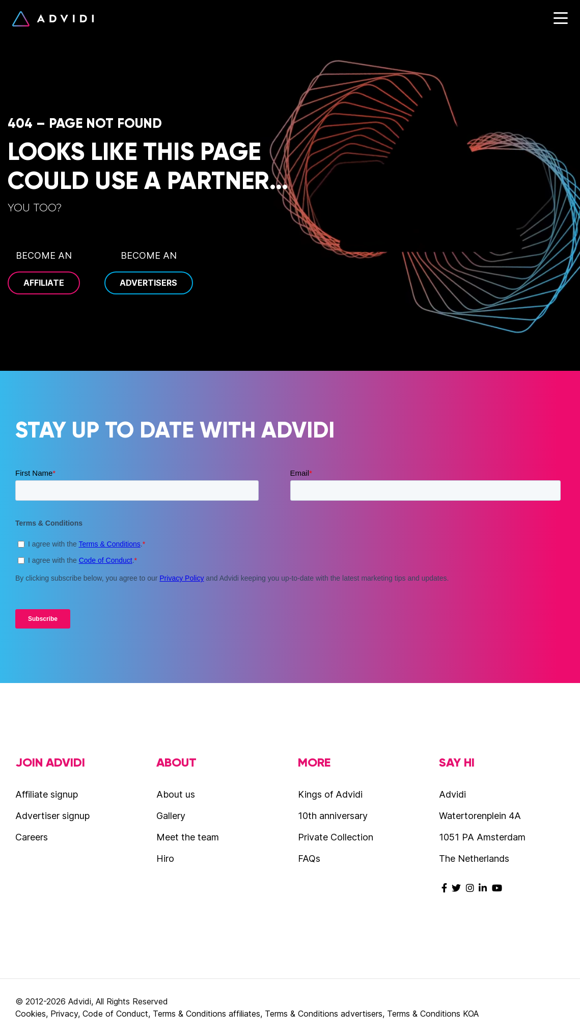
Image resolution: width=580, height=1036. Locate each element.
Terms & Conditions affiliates (206, 1013)
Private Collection (335, 837)
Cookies (30, 1013)
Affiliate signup (46, 794)
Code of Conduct (115, 1013)
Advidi (53, 19)
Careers (31, 837)
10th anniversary (333, 815)
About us (175, 794)
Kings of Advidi (330, 794)
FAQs (309, 858)
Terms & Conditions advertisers (323, 1013)
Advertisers (148, 283)
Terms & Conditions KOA (433, 1013)
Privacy (64, 1013)
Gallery (170, 815)
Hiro (165, 858)
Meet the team (187, 837)
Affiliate (43, 283)
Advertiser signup (52, 815)
